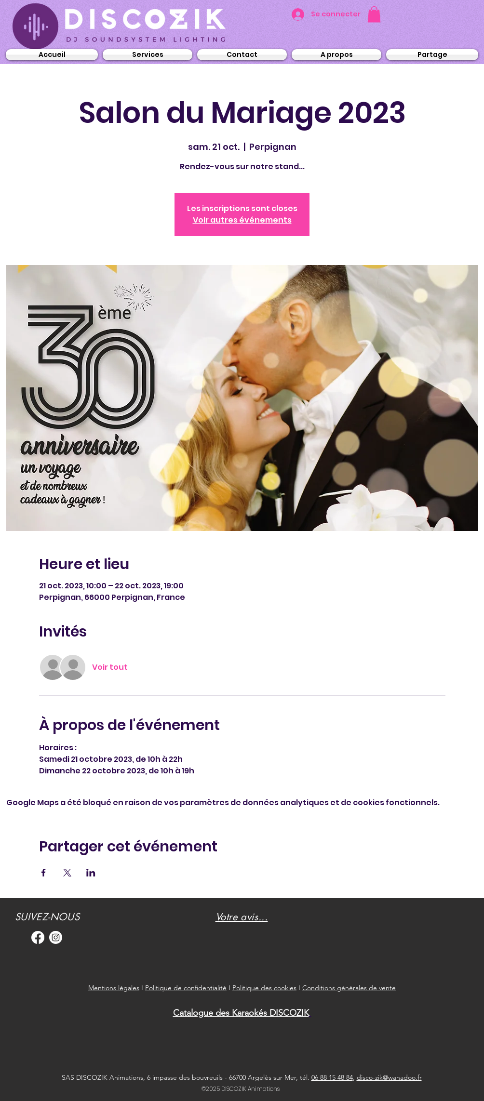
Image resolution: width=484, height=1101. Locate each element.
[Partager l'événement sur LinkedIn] (90, 872)
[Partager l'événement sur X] (67, 872)
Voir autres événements (242, 220)
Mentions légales (113, 987)
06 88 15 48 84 (332, 1077)
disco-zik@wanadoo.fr (389, 1077)
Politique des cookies (264, 987)
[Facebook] (37, 937)
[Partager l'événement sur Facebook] (43, 872)
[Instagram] (55, 937)
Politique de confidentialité (186, 987)
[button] (374, 14)
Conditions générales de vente (349, 987)
